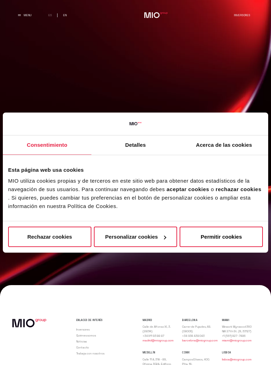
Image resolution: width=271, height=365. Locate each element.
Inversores (242, 15)
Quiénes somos (86, 335)
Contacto (82, 347)
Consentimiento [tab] (47, 144)
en (65, 15)
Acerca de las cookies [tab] (224, 144)
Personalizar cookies (135, 237)
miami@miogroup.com (237, 340)
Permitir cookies (221, 237)
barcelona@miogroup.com (200, 340)
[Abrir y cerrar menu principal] (24, 15)
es (50, 15)
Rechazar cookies (49, 237)
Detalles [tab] (135, 144)
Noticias (81, 341)
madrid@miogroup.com (158, 340)
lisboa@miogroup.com (237, 359)
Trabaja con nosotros (90, 353)
